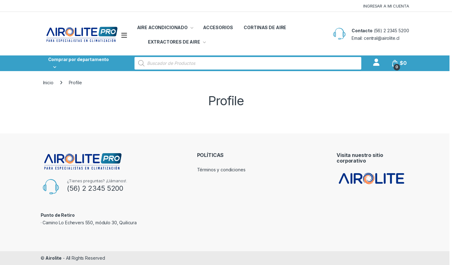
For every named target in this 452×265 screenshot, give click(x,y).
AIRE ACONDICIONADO (162, 27)
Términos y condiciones (221, 169)
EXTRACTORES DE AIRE (174, 41)
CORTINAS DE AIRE (265, 27)
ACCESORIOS (218, 27)
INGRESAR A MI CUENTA (386, 5)
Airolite (53, 258)
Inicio (48, 82)
